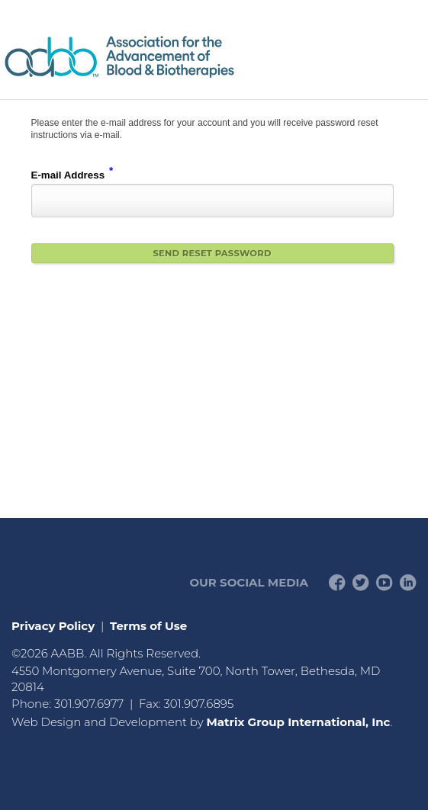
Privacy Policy (53, 626)
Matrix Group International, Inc (298, 722)
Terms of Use (148, 626)
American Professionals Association (163, 57)
